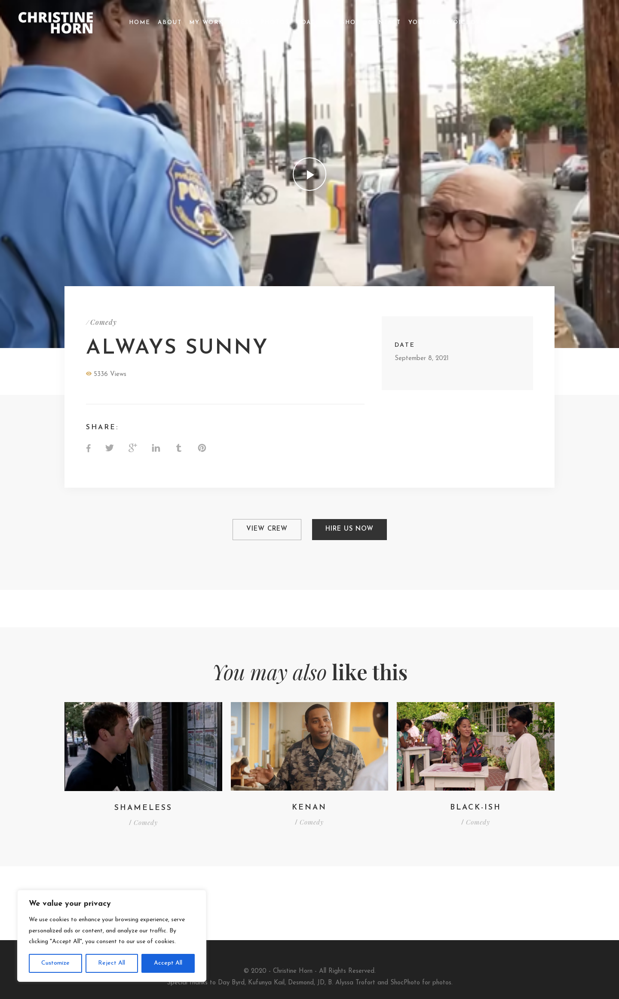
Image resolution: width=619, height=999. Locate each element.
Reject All (111, 963)
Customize (55, 963)
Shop (351, 22)
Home (139, 22)
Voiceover (469, 22)
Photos (274, 22)
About (170, 22)
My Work (206, 22)
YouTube (424, 22)
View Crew (266, 529)
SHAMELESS (143, 807)
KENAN (309, 807)
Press (242, 22)
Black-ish (476, 807)
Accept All (168, 963)
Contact (384, 22)
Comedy (103, 322)
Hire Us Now (349, 529)
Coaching (315, 22)
